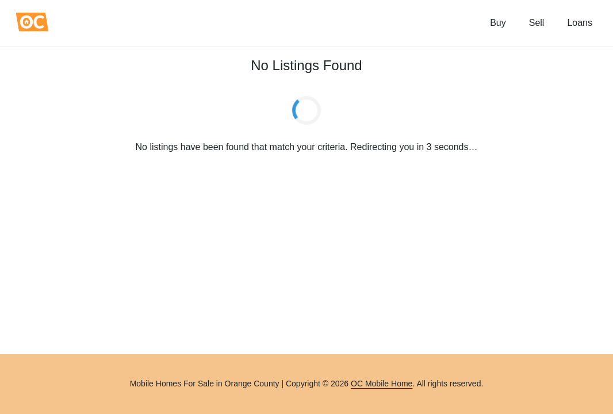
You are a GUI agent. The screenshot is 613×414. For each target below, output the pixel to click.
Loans (579, 23)
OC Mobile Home (381, 383)
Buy (498, 23)
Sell (537, 23)
